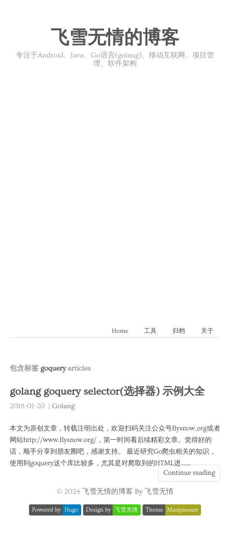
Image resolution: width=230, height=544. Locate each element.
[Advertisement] (115, 188)
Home (120, 331)
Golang (63, 406)
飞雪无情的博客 (115, 38)
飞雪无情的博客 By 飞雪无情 (127, 491)
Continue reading (189, 473)
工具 (150, 331)
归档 (178, 331)
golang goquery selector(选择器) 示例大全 (107, 392)
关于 (207, 331)
